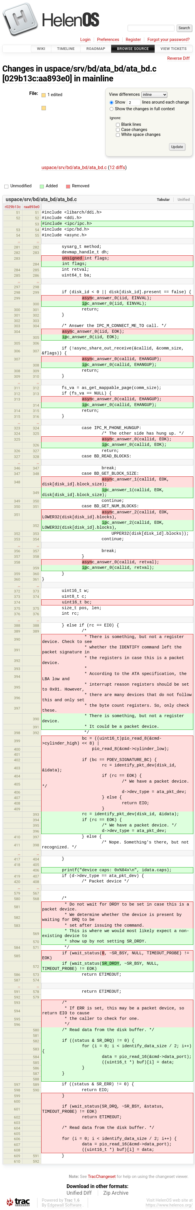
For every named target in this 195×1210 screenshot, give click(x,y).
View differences (124, 94)
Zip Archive (115, 1193)
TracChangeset (102, 1176)
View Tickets (174, 48)
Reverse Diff (178, 58)
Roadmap (95, 48)
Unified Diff (79, 1193)
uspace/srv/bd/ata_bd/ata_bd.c (100, 69)
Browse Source (133, 48)
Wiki (41, 48)
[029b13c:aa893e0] (37, 78)
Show (117, 102)
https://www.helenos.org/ (169, 1205)
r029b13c (13, 207)
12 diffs (117, 167)
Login (85, 39)
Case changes (134, 129)
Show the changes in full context (142, 108)
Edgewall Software (64, 1205)
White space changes (141, 134)
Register (133, 39)
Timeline (66, 48)
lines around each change (158, 102)
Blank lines (131, 124)
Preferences (108, 39)
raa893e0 (32, 207)
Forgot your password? (168, 39)
